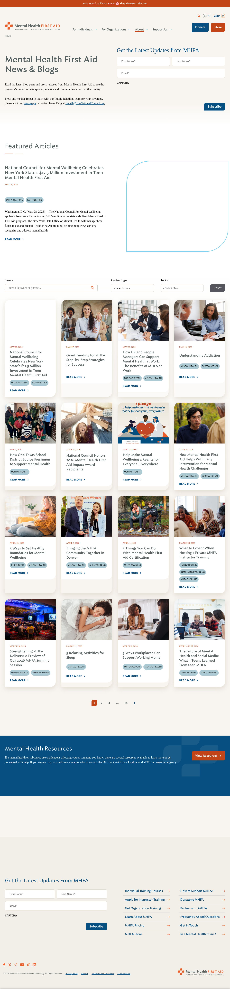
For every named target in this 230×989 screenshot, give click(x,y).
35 (126, 702)
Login (217, 16)
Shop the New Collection (133, 3)
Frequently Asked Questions (200, 917)
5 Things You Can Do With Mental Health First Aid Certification (142, 553)
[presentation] (141, 93)
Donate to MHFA (192, 900)
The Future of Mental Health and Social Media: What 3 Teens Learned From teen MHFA (199, 658)
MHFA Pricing (134, 925)
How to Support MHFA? (196, 891)
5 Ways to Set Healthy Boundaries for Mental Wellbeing (28, 553)
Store (218, 27)
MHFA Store (133, 934)
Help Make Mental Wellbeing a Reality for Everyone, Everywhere (141, 459)
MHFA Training (19, 382)
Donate (200, 27)
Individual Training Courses (144, 891)
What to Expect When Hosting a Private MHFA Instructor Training (198, 553)
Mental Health (153, 378)
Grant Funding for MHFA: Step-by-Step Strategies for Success (86, 360)
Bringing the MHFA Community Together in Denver (85, 553)
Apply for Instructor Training (145, 900)
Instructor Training (193, 572)
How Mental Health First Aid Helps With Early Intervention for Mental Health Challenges (198, 462)
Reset (217, 288)
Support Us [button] (160, 29)
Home (8, 36)
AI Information (123, 973)
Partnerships (39, 382)
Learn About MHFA (138, 917)
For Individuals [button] (82, 29)
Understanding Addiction (199, 355)
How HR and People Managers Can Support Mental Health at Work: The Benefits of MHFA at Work (142, 361)
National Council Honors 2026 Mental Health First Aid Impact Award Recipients (86, 462)
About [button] (139, 29)
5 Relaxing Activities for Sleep (85, 655)
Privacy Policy (72, 973)
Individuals (17, 565)
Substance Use (210, 366)
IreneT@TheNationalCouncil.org (85, 103)
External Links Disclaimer (103, 973)
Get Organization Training (143, 908)
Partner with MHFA (193, 908)
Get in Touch (189, 925)
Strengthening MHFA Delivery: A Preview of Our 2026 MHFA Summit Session (29, 658)
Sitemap (84, 973)
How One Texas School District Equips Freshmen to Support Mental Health (30, 459)
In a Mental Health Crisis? (198, 934)
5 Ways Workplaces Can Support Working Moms (141, 655)
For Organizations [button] (114, 29)
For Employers (132, 378)
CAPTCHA (123, 83)
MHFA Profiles (188, 672)
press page (29, 103)
